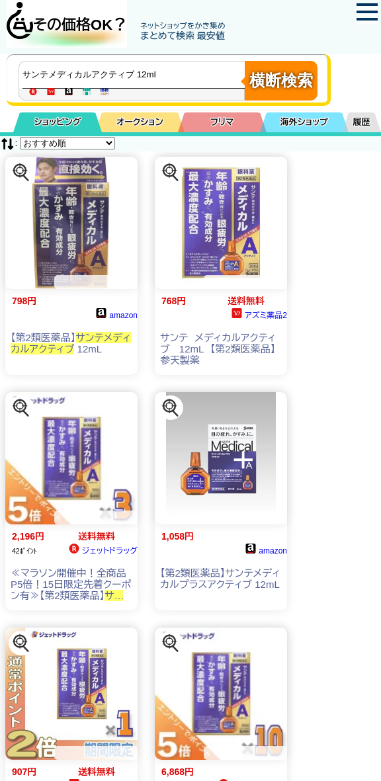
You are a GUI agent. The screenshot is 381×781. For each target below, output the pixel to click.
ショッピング (57, 122)
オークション (139, 122)
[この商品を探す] (21, 172)
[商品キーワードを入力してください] (135, 75)
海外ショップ (304, 122)
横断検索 (281, 80)
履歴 (361, 122)
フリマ (221, 122)
